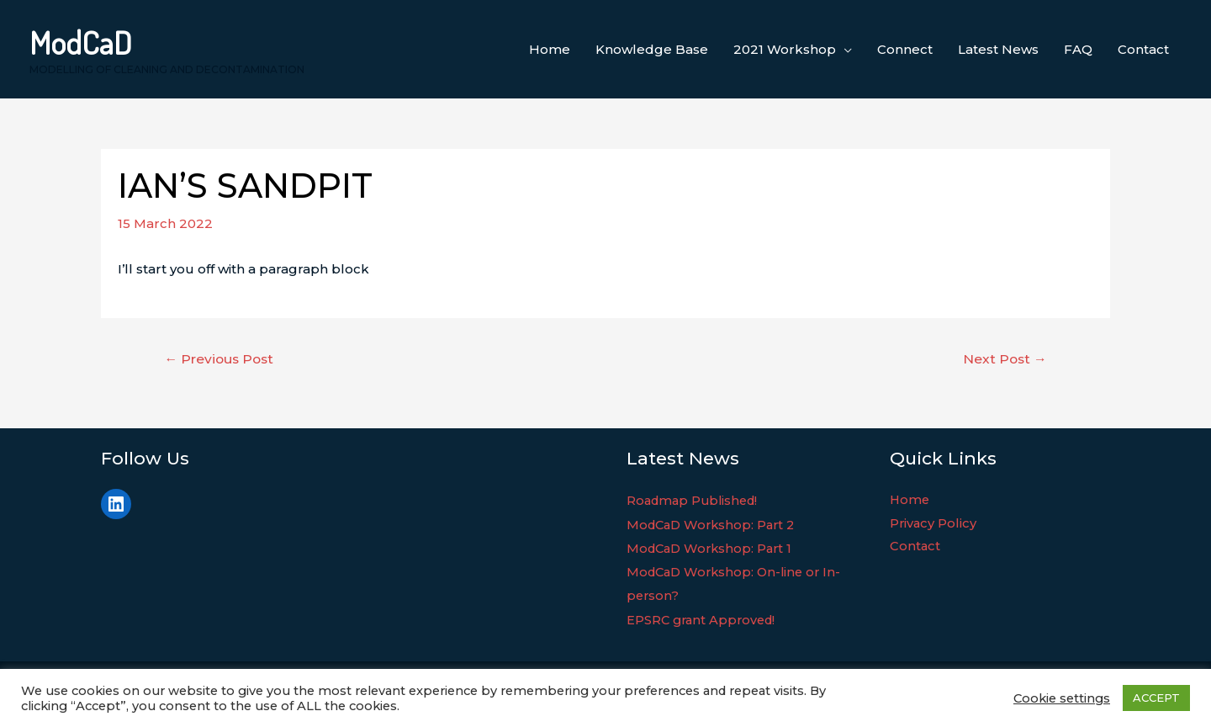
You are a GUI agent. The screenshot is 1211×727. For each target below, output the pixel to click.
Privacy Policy (934, 525)
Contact (915, 548)
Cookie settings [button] (1061, 698)
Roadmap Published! (695, 501)
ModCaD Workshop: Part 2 (714, 525)
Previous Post (221, 359)
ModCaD (80, 42)
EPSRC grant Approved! (704, 618)
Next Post (1003, 359)
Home (910, 501)
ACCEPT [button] (1156, 697)
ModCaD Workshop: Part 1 (713, 548)
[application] (844, 49)
